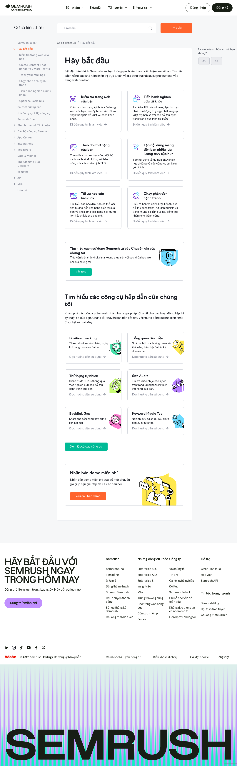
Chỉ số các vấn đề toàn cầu (180, 600)
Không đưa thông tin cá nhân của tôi (182, 609)
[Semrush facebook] (36, 647)
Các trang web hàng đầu (150, 606)
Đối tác (173, 586)
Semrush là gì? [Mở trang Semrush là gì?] (26, 42)
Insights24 (144, 586)
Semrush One (115, 569)
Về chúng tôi (177, 569)
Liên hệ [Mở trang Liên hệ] (22, 190)
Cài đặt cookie (199, 657)
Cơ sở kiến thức (29, 28)
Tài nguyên (115, 7)
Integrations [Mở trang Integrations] (25, 143)
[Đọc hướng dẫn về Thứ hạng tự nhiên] (93, 385)
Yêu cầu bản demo (88, 496)
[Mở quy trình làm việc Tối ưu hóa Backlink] (93, 207)
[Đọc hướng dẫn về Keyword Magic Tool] (155, 421)
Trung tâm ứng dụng (150, 598)
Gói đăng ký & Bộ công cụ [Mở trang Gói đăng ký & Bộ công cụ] (33, 113)
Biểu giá (95, 7)
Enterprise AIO (147, 574)
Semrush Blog (210, 603)
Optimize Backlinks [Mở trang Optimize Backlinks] (31, 100)
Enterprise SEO (147, 569)
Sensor (142, 619)
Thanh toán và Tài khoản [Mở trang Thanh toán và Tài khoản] (33, 125)
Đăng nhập (198, 7)
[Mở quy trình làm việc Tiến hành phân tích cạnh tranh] (155, 207)
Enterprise (140, 7)
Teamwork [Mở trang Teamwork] (24, 150)
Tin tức (173, 574)
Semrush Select (179, 592)
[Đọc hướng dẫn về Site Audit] (155, 385)
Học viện (206, 574)
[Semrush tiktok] (21, 647)
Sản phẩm (73, 7)
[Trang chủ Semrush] (18, 7)
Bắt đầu (81, 272)
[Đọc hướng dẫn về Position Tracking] (93, 348)
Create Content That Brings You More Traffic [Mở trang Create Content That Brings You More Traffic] (34, 66)
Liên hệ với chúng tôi (182, 617)
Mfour (142, 592)
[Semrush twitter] (43, 647)
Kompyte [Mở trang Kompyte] (23, 171)
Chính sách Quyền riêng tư (123, 657)
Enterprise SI (146, 580)
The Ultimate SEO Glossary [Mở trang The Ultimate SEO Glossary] (28, 163)
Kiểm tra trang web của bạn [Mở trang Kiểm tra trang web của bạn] (34, 56)
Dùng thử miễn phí (23, 603)
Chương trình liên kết (119, 617)
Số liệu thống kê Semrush (116, 609)
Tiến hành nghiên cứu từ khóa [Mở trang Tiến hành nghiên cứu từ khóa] (35, 92)
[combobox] (102, 28)
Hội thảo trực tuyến (213, 609)
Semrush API (209, 580)
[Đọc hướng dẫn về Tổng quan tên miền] (155, 348)
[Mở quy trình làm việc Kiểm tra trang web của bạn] (93, 111)
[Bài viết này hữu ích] (204, 61)
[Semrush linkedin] (6, 647)
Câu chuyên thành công (118, 600)
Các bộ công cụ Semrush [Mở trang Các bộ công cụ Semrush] (33, 131)
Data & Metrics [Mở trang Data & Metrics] (26, 155)
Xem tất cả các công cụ (86, 446)
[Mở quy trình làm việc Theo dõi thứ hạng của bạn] (93, 159)
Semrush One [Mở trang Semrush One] (26, 119)
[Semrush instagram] (14, 647)
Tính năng (112, 574)
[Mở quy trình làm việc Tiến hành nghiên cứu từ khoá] (155, 111)
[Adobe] (10, 656)
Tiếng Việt (222, 657)
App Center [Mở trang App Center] (24, 137)
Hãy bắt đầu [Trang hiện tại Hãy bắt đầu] (25, 48)
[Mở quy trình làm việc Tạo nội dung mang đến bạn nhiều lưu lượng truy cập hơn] (155, 159)
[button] (216, 61)
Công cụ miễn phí (149, 613)
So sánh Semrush (117, 592)
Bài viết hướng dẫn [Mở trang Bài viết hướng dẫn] (29, 107)
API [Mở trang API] (19, 178)
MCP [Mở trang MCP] (20, 184)
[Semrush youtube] (28, 647)
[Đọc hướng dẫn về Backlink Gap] (93, 421)
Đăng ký (222, 7)
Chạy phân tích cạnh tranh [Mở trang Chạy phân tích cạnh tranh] (32, 82)
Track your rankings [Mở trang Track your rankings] (32, 74)
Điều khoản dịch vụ (165, 657)
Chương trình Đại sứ (213, 615)
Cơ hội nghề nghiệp (181, 580)
